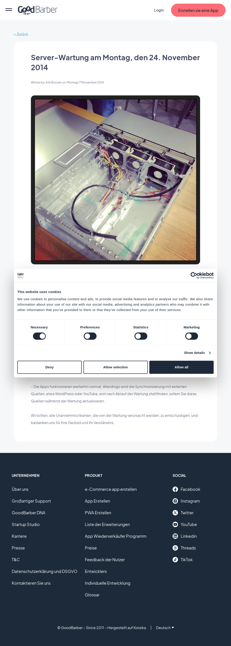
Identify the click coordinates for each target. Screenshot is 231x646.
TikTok (183, 559)
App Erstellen (97, 500)
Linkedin (185, 536)
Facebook (186, 489)
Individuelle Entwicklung (107, 583)
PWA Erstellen (98, 512)
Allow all (181, 367)
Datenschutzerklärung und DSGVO (44, 571)
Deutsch (165, 627)
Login (159, 10)
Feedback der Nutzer (105, 559)
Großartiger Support (31, 500)
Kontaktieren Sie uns (31, 583)
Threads (184, 548)
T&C (16, 559)
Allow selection (115, 367)
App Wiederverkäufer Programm (115, 536)
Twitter (183, 512)
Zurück (22, 34)
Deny (49, 367)
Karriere (19, 536)
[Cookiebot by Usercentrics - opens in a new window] (194, 275)
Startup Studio (26, 524)
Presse (18, 547)
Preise (91, 547)
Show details (194, 353)
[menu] (8, 10)
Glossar (92, 594)
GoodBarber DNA (28, 512)
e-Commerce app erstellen (111, 489)
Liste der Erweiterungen (107, 524)
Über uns (20, 489)
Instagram (186, 501)
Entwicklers (96, 571)
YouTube (185, 524)
